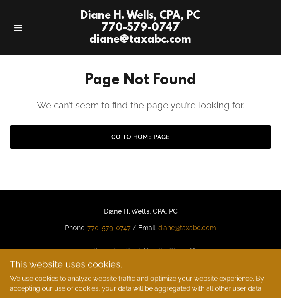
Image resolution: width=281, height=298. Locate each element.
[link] (141, 40)
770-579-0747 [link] (109, 228)
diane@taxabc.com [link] (187, 228)
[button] (29, 27)
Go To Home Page (140, 137)
